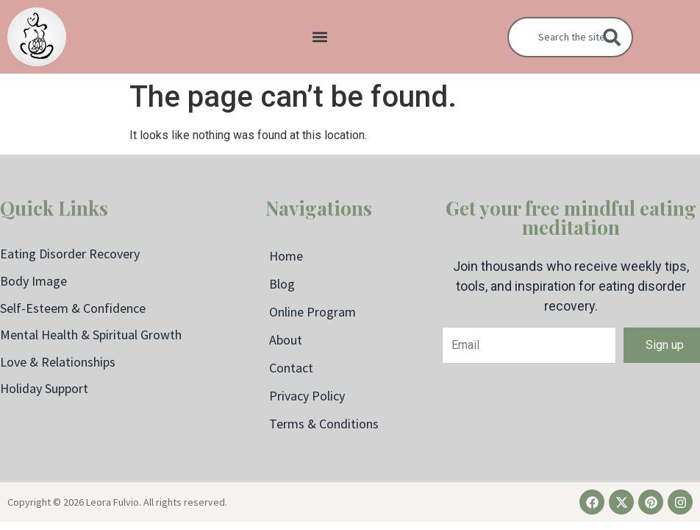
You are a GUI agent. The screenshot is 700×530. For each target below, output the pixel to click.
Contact (291, 367)
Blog (282, 283)
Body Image (33, 280)
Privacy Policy (307, 395)
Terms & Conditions (324, 423)
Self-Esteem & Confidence (73, 308)
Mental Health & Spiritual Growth (91, 334)
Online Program (312, 311)
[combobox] (569, 37)
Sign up (665, 345)
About (285, 339)
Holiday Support (44, 388)
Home (286, 255)
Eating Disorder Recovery (70, 253)
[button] (320, 37)
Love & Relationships (57, 361)
